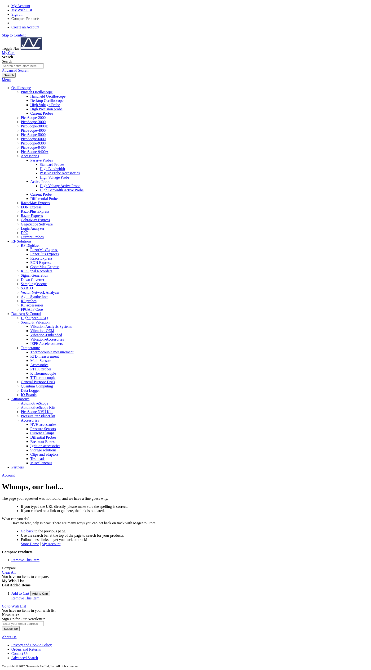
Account (8, 475)
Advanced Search (15, 70)
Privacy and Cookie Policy (31, 645)
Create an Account (25, 27)
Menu (6, 80)
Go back (27, 531)
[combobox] (23, 65)
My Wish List (21, 10)
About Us (9, 637)
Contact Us (19, 654)
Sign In (16, 14)
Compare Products (25, 19)
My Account (20, 6)
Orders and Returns (26, 649)
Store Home (30, 544)
